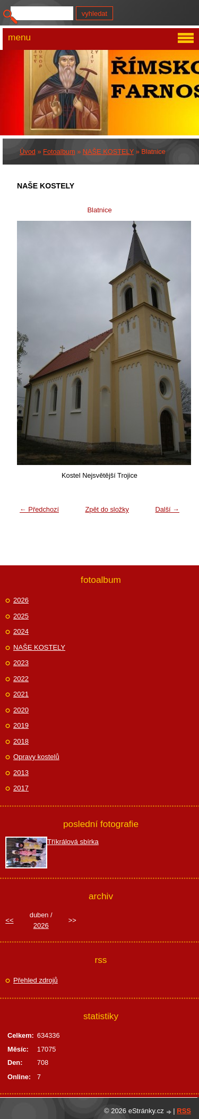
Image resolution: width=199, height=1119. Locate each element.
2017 (21, 788)
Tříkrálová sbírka (73, 842)
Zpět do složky (107, 509)
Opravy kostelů (36, 757)
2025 (21, 616)
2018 (21, 741)
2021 (21, 694)
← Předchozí (39, 509)
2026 (21, 600)
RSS (184, 1111)
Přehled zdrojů (35, 980)
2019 (21, 725)
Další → (167, 509)
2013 (21, 773)
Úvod (28, 152)
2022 (21, 679)
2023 (21, 663)
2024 (21, 631)
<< (9, 920)
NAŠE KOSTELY (108, 152)
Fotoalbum (59, 152)
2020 (21, 710)
